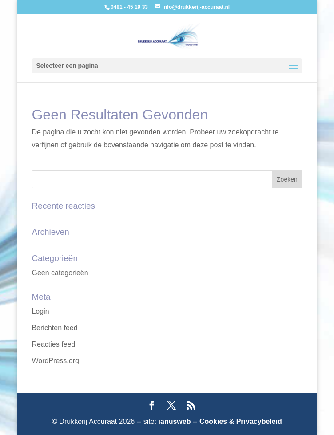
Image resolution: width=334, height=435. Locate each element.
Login (40, 311)
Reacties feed (53, 344)
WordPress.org (55, 360)
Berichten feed (54, 328)
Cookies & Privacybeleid (240, 421)
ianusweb (175, 421)
